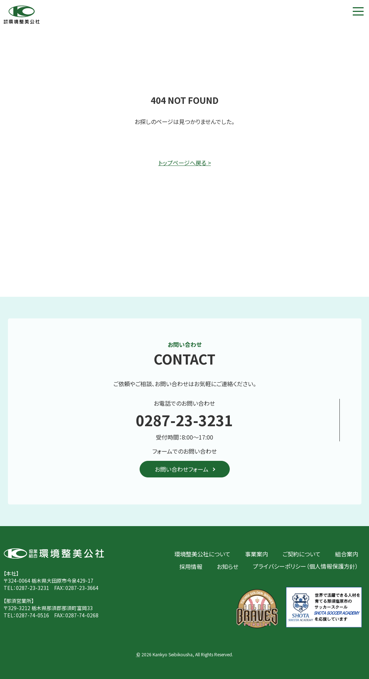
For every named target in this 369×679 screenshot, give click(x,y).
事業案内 (256, 554)
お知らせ (227, 566)
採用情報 (190, 566)
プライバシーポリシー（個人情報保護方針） (305, 566)
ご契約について (301, 554)
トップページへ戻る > (184, 162)
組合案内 (346, 554)
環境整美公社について (202, 554)
